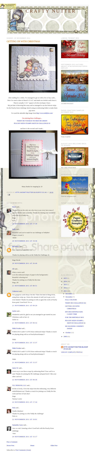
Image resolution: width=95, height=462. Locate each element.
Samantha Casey (17, 425)
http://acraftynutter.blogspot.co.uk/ (76, 348)
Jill (13, 269)
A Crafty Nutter (47, 11)
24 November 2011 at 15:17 (24, 437)
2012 (65, 288)
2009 (65, 336)
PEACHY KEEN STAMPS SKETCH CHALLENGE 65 (32, 123)
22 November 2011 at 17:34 (24, 402)
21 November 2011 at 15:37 (24, 343)
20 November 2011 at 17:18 (24, 224)
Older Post (54, 445)
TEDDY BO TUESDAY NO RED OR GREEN (32, 121)
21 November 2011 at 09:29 (24, 305)
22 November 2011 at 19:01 (24, 419)
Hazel (14, 207)
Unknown (15, 291)
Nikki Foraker (16, 328)
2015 (65, 278)
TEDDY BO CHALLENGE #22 (75, 303)
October (68, 332)
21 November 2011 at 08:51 (24, 286)
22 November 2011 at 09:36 (24, 380)
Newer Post (10, 445)
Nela (13, 408)
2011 (65, 291)
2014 (65, 281)
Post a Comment (12, 442)
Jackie (14, 311)
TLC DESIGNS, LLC (19, 385)
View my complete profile (72, 352)
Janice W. (15, 368)
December (69, 294)
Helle (14, 229)
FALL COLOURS (71, 300)
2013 (65, 284)
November (69, 297)
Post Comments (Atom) (23, 450)
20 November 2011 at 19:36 (24, 241)
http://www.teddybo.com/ (44, 113)
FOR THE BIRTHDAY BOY (74, 317)
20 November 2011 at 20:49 (24, 263)
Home (32, 445)
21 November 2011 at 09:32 (24, 323)
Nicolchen (15, 246)
